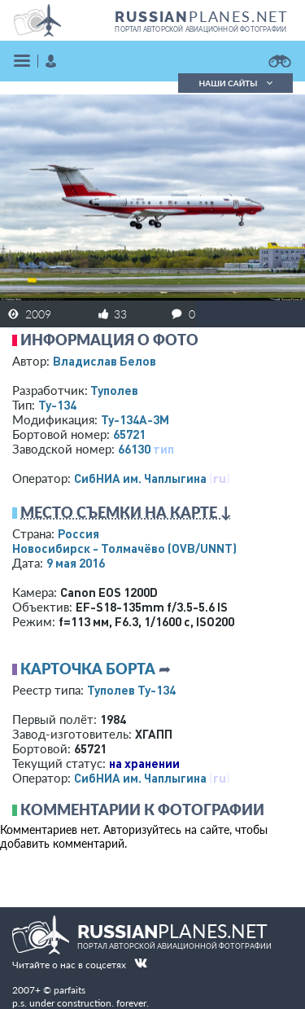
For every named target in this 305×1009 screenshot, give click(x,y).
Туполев (114, 390)
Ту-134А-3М (135, 419)
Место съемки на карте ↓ (126, 512)
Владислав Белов (104, 360)
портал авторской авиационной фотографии (200, 29)
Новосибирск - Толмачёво (124, 548)
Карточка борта (87, 669)
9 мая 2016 (75, 562)
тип (163, 448)
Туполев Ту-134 (131, 689)
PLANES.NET (202, 16)
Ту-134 (57, 404)
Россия (78, 533)
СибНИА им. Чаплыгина (140, 478)
